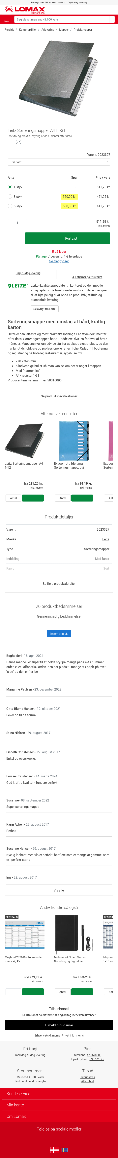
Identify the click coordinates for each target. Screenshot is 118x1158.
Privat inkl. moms (73, 1035)
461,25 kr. (103, 196)
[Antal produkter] (17, 222)
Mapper (64, 29)
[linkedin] (59, 1135)
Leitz (105, 539)
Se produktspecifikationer (59, 396)
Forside (9, 29)
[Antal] (13, 991)
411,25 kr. (103, 206)
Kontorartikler (28, 29)
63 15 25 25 (97, 1059)
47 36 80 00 (94, 1055)
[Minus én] (25, 222)
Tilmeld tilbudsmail (59, 1025)
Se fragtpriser (59, 261)
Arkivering (48, 29)
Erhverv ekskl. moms (47, 1035)
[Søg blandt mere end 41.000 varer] (62, 19)
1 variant (15, 162)
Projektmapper (83, 29)
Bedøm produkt (59, 634)
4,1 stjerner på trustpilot (87, 277)
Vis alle (59, 890)
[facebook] (58, 1135)
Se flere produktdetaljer (59, 583)
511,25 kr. (103, 187)
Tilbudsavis (87, 1077)
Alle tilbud (87, 1081)
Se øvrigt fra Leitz (44, 309)
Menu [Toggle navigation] (7, 19)
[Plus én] (9, 222)
